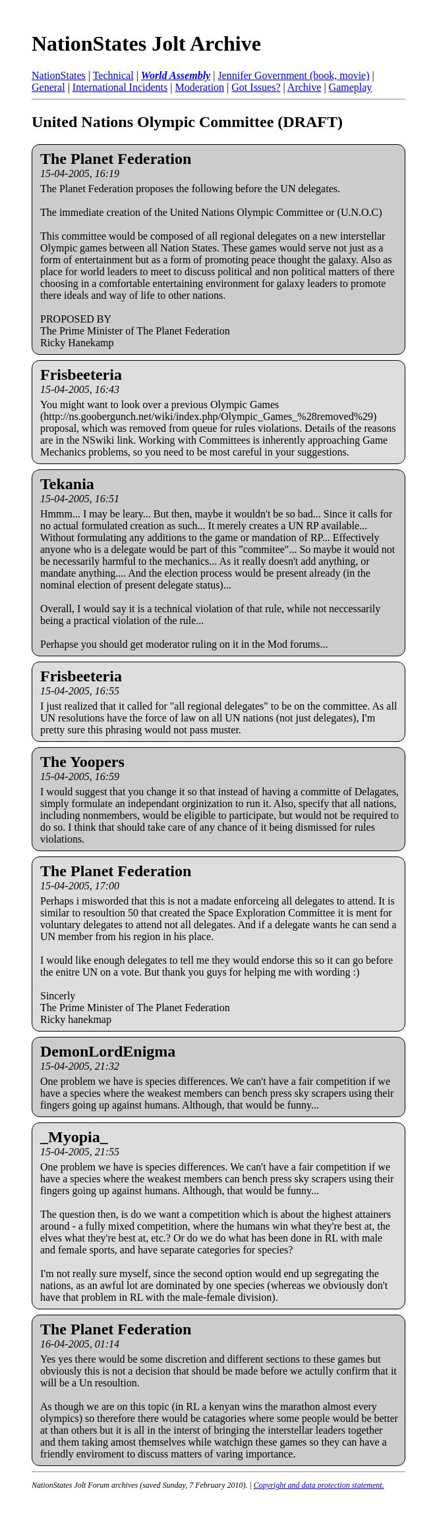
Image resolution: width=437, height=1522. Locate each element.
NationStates (59, 75)
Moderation (199, 87)
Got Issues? (255, 87)
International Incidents (120, 87)
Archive (304, 87)
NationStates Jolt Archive (146, 43)
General (48, 87)
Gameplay (350, 87)
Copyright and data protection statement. (319, 1485)
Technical (113, 75)
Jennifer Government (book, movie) (293, 75)
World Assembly (175, 75)
